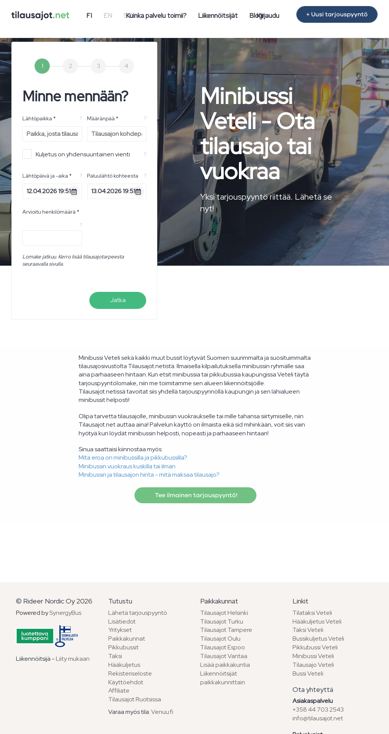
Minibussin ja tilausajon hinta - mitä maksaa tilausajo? (149, 475)
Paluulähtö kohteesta (112, 175)
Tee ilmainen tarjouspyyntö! (195, 495)
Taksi (115, 656)
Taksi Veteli (308, 630)
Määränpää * (103, 118)
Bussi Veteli (308, 673)
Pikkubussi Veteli (315, 647)
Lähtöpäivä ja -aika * (47, 175)
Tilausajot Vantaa (223, 656)
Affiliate (119, 691)
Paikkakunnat (126, 639)
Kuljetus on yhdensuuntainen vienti (76, 154)
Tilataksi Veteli (312, 613)
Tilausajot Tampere (226, 630)
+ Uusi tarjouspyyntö (337, 14)
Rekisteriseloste (130, 673)
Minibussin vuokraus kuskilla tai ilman (127, 466)
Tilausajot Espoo (222, 647)
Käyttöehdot (125, 682)
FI (89, 15)
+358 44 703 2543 (318, 710)
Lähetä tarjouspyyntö (137, 613)
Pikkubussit (123, 647)
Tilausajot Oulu (220, 639)
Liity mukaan (73, 659)
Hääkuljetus (124, 665)
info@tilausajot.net (318, 718)
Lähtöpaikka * (39, 118)
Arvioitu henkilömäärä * (50, 211)
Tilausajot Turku (221, 621)
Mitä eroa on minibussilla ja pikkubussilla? (133, 458)
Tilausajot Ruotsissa (134, 699)
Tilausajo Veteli (313, 665)
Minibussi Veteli (313, 656)
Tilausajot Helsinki (224, 613)
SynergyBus (65, 613)
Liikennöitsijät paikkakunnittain (222, 677)
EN (107, 15)
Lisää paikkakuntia (225, 665)
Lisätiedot (122, 621)
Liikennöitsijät (218, 15)
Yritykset (120, 630)
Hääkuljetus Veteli (317, 621)
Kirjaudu (267, 15)
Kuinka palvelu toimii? (156, 15)
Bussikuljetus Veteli (318, 639)
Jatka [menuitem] (118, 300)
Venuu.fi (162, 712)
